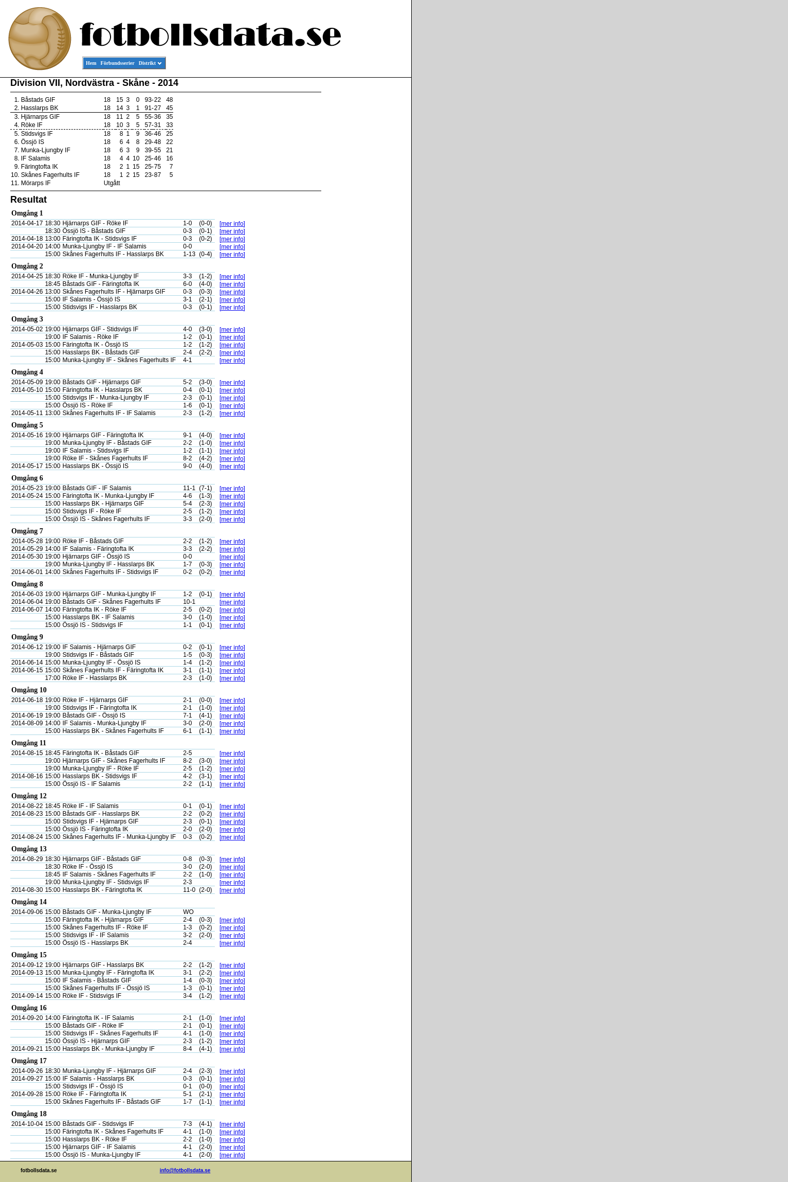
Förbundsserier (118, 63)
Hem (91, 63)
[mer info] (232, 223)
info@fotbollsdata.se (185, 1170)
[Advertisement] (365, 234)
